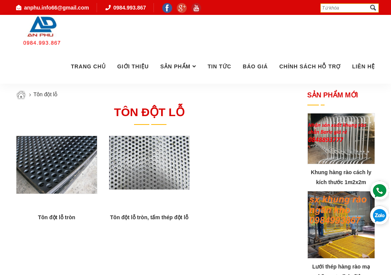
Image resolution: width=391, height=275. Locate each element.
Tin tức (219, 66)
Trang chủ (88, 66)
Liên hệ (363, 66)
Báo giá (255, 66)
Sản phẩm (175, 66)
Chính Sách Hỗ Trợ (310, 66)
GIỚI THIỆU (133, 66)
